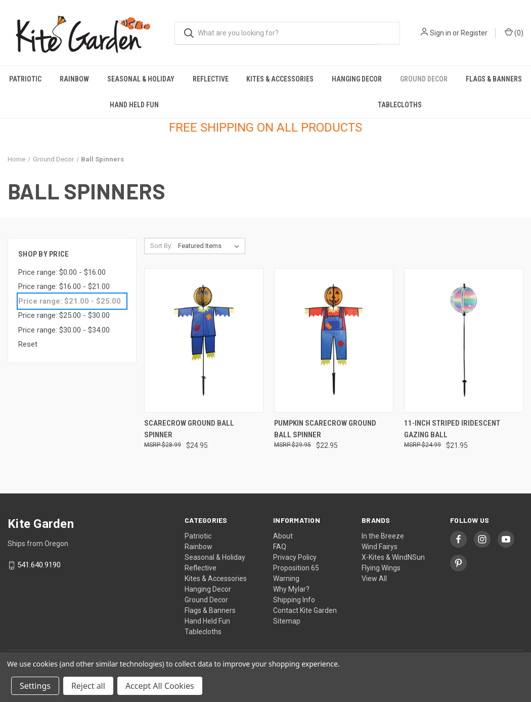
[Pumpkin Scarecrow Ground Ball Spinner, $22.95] (333, 340)
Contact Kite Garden (305, 610)
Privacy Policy (295, 557)
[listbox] (210, 246)
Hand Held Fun (134, 105)
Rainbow (74, 79)
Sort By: (161, 246)
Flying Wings (381, 568)
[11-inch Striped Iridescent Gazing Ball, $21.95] (463, 340)
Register (474, 33)
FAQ (279, 547)
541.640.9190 (39, 565)
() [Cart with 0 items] (514, 32)
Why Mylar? (291, 589)
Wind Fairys (379, 547)
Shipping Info (294, 600)
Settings (35, 685)
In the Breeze (383, 536)
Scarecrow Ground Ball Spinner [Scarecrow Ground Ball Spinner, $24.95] (189, 429)
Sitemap (286, 621)
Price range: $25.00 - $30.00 (64, 315)
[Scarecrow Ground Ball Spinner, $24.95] (203, 340)
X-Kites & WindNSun (393, 557)
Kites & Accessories (280, 79)
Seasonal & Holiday (140, 79)
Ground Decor (424, 79)
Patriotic (25, 79)
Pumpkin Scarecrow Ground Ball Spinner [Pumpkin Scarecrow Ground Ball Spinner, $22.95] (325, 429)
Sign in (440, 33)
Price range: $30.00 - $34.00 (64, 330)
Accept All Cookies (159, 685)
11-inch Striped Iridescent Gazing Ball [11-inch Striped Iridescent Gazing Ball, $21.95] (452, 429)
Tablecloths (400, 105)
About (283, 536)
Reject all (88, 685)
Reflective (211, 79)
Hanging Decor (357, 79)
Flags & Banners (494, 79)
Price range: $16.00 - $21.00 (64, 286)
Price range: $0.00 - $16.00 (62, 272)
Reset (27, 344)
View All (374, 578)
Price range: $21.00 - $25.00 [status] (69, 301)
